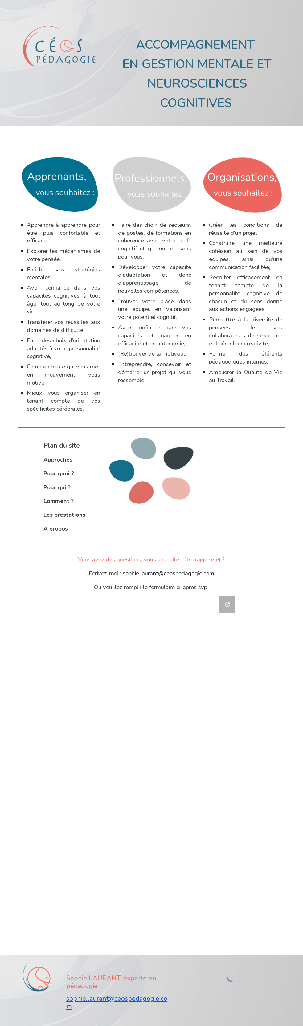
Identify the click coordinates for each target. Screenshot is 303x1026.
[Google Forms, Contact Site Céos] (151, 771)
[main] (197, 71)
